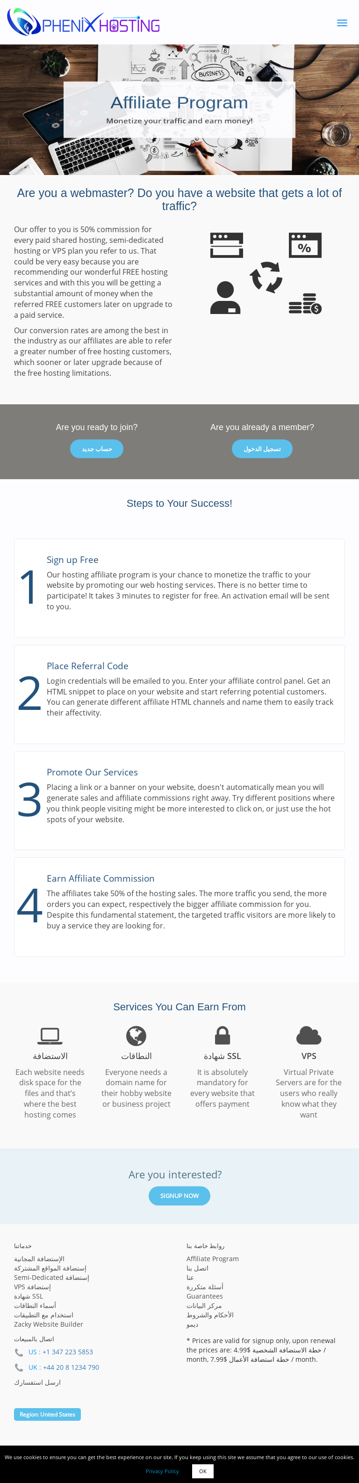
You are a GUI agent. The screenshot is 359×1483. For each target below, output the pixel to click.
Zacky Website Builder (48, 1324)
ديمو (192, 1324)
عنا (190, 1277)
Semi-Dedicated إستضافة (51, 1277)
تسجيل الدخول (262, 449)
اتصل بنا (197, 1268)
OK (203, 1471)
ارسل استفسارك (37, 1382)
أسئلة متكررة (205, 1286)
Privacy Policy (162, 1471)
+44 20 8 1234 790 (71, 1367)
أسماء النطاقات (35, 1305)
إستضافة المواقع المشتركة (50, 1268)
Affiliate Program (213, 1258)
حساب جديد (97, 449)
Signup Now (179, 1195)
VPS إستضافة (32, 1286)
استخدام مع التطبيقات (43, 1314)
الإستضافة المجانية (39, 1258)
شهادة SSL (28, 1296)
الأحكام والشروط (210, 1314)
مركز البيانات (204, 1305)
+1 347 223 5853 (68, 1351)
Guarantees (205, 1296)
